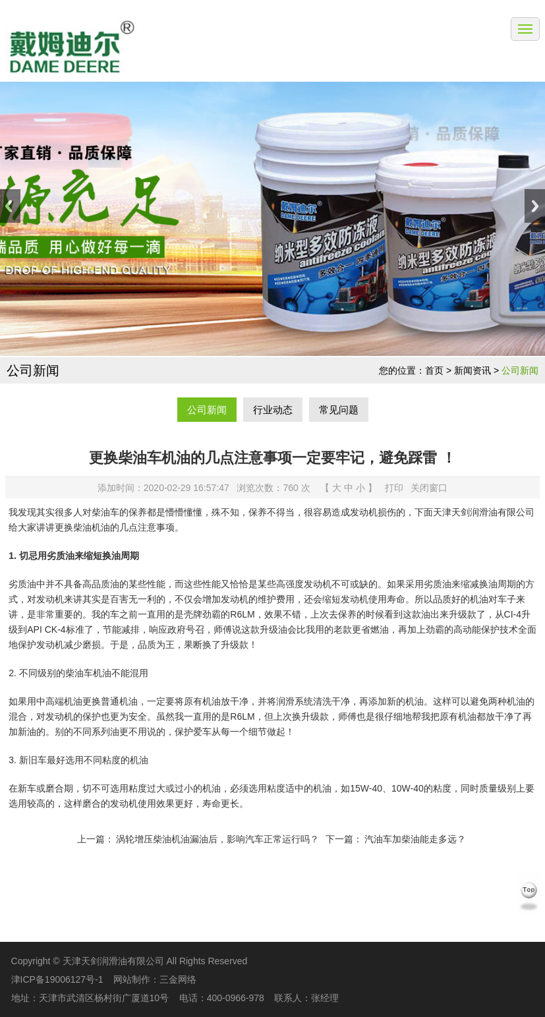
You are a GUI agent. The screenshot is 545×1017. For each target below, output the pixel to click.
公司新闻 (520, 370)
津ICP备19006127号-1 (57, 979)
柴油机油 (91, 527)
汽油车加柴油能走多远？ (415, 839)
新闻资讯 (472, 370)
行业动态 (273, 409)
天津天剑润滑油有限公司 (483, 512)
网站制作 (131, 979)
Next (535, 206)
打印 (394, 487)
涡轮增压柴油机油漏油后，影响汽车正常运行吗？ (217, 839)
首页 (434, 370)
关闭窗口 (429, 487)
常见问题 (339, 409)
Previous (10, 206)
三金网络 (177, 979)
